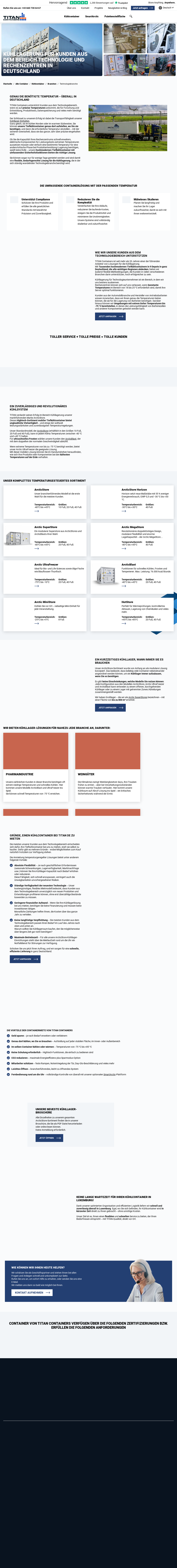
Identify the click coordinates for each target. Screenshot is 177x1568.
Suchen (131, 16)
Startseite (7, 84)
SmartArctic (92, 16)
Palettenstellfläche (115, 16)
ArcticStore (42, 431)
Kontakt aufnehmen (29, 1292)
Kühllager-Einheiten (19, 121)
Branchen (52, 84)
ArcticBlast (70, 438)
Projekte (99, 8)
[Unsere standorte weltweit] (166, 8)
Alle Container (22, 84)
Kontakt (85, 8)
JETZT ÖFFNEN (46, 1138)
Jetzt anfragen (140, 8)
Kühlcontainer (71, 16)
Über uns (71, 8)
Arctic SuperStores (138, 697)
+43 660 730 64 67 (22, 8)
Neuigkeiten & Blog (117, 8)
